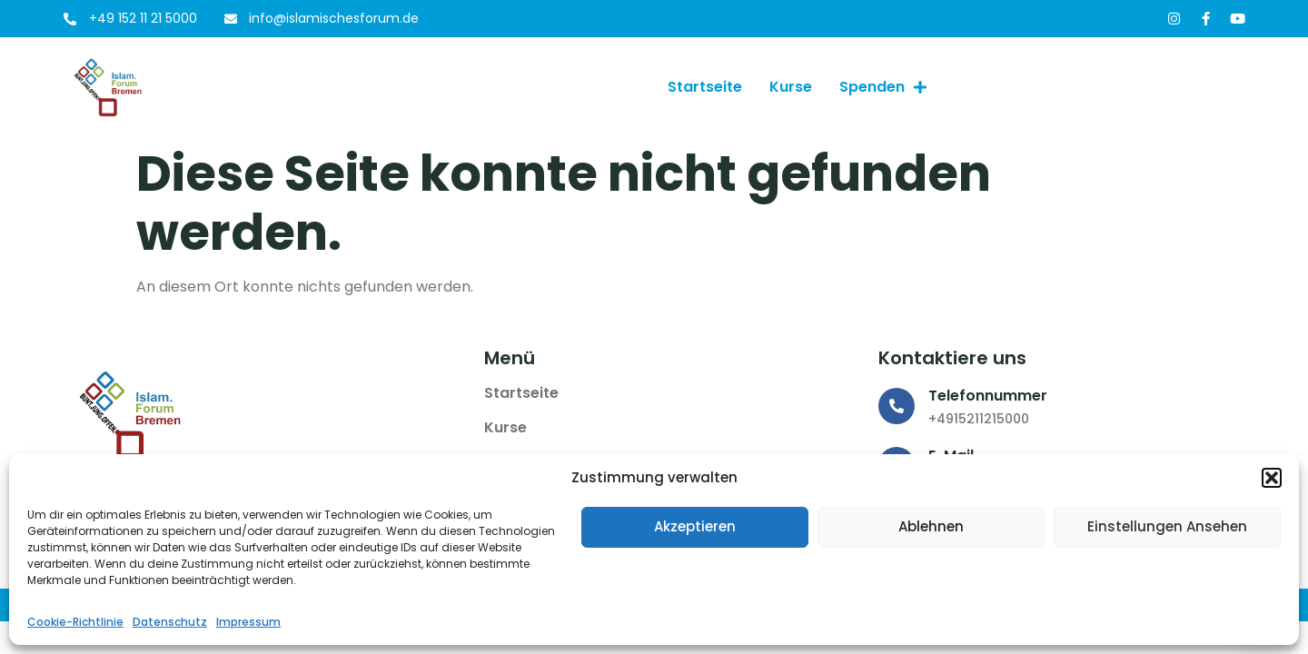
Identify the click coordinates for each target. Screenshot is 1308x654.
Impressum (248, 621)
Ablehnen (931, 526)
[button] (1272, 478)
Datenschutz (170, 621)
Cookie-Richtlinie (75, 621)
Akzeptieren (695, 526)
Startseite (705, 86)
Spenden (882, 87)
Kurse (790, 86)
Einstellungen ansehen (1167, 526)
